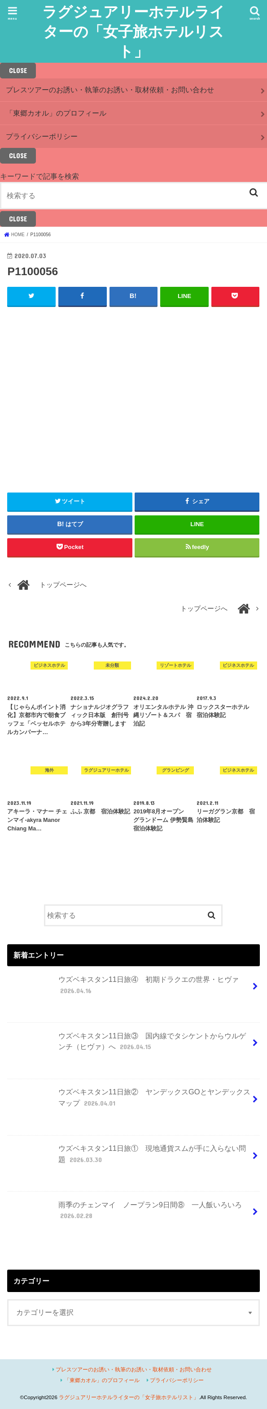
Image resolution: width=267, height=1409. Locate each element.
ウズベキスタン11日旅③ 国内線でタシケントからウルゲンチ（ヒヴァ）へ (127, 1044)
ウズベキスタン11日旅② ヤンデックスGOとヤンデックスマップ (129, 1101)
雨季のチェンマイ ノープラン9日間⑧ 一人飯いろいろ (130, 1214)
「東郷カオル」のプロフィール (56, 113)
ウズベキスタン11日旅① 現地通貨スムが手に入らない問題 (127, 1157)
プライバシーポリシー (42, 136)
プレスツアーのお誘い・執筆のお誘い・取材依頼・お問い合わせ (110, 90)
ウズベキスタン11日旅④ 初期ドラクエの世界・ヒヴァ (124, 988)
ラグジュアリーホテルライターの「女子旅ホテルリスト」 (133, 31)
